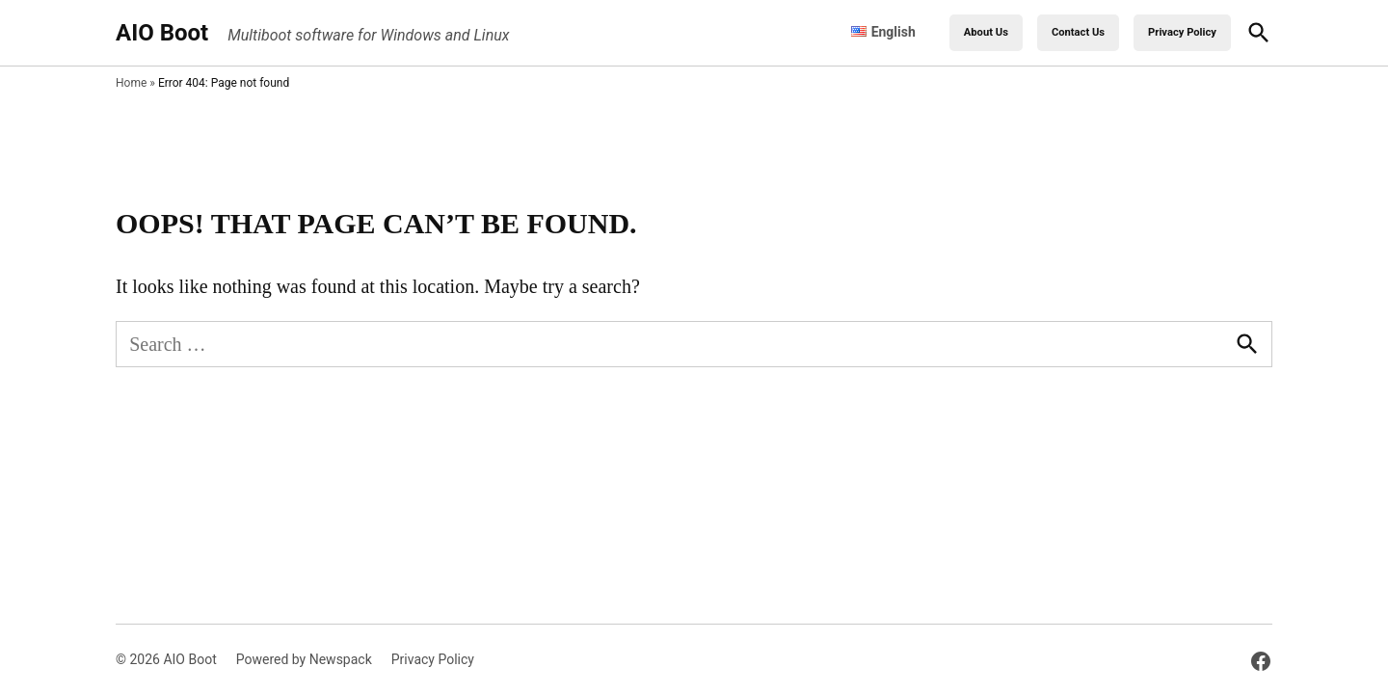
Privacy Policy (1182, 32)
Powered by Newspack (304, 659)
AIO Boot (162, 32)
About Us (986, 32)
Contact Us (1078, 32)
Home (131, 83)
